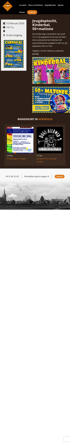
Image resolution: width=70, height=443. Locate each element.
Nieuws (22, 12)
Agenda (60, 5)
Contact (32, 12)
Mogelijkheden (50, 5)
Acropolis (22, 5)
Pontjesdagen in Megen (16, 158)
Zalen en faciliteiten (35, 5)
